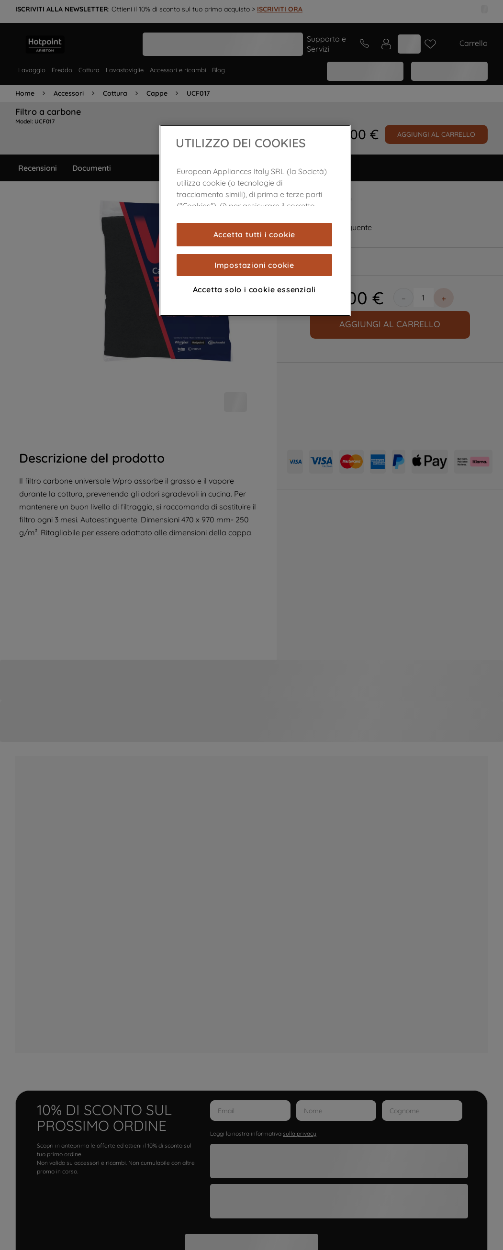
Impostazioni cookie (254, 265)
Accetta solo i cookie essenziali (254, 289)
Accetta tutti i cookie (254, 234)
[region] (255, 220)
